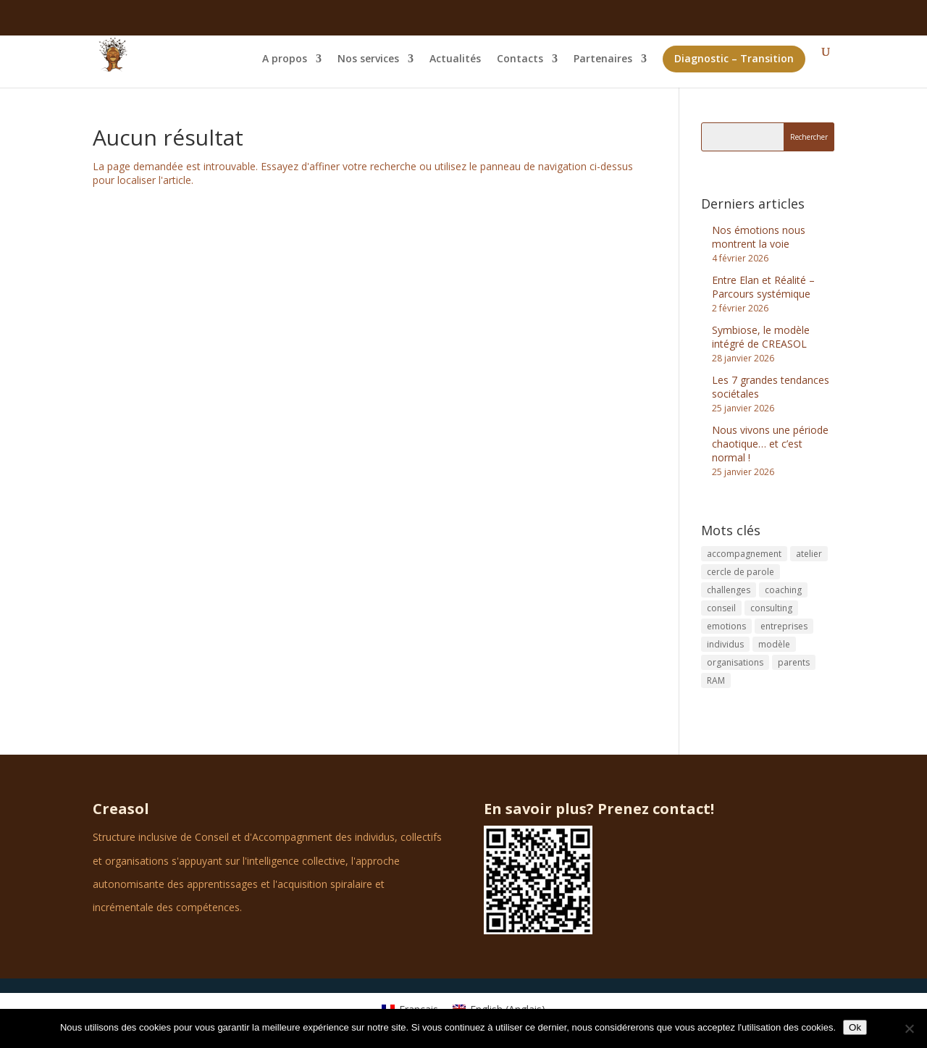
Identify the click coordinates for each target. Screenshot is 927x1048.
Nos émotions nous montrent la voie (758, 237)
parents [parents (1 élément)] (794, 662)
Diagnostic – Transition (734, 58)
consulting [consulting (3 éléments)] (771, 608)
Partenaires (603, 59)
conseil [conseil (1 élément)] (721, 608)
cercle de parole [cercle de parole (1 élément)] (740, 572)
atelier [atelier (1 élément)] (809, 554)
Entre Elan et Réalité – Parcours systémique (763, 287)
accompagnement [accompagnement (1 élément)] (744, 554)
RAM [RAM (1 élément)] (716, 680)
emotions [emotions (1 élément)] (726, 626)
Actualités (455, 59)
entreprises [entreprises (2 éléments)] (784, 626)
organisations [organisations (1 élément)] (735, 662)
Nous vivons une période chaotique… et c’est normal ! (770, 443)
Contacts (520, 59)
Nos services (368, 59)
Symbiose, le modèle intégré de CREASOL (761, 337)
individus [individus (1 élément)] (725, 644)
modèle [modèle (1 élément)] (774, 644)
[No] (909, 1028)
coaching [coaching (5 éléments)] (783, 590)
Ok (855, 1027)
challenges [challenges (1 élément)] (728, 590)
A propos (284, 59)
